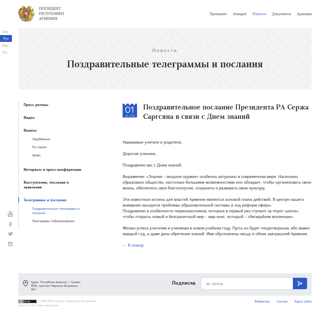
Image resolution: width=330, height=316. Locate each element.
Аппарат (240, 13)
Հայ (5, 31)
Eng (5, 45)
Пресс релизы (36, 104)
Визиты (30, 130)
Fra (4, 52)
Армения (304, 13)
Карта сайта (303, 301)
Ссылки (282, 301)
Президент (218, 13)
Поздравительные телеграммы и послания (56, 210)
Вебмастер (262, 301)
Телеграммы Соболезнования (53, 221)
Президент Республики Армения (51, 13)
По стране (39, 147)
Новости (259, 13)
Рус (6, 38)
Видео (29, 117)
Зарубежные (41, 139)
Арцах (36, 155)
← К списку (133, 245)
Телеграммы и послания (45, 199)
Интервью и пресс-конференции (52, 169)
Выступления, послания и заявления (46, 184)
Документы (281, 13)
